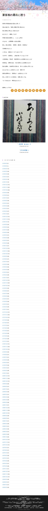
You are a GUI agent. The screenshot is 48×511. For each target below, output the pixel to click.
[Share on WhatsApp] (44, 90)
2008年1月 (4, 437)
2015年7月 (4, 198)
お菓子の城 (32, 507)
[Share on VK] (29, 90)
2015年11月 (5, 187)
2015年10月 (5, 190)
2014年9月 (4, 224)
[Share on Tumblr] (37, 90)
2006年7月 (4, 484)
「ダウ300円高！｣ (24, 150)
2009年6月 (4, 391)
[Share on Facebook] (15, 90)
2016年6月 (4, 168)
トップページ (19, 496)
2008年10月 (5, 413)
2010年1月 (4, 373)
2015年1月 (4, 213)
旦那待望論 (37, 498)
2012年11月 (5, 282)
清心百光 (22, 506)
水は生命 (6, 502)
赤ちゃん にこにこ (15, 501)
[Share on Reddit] (33, 90)
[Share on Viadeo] (40, 90)
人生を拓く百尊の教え (35, 506)
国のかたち (30, 502)
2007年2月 (4, 466)
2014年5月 (4, 235)
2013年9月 (4, 256)
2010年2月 (4, 370)
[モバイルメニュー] (3, 11)
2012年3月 (4, 304)
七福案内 (39, 505)
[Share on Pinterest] (19, 90)
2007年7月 (4, 452)
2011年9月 (4, 320)
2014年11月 (5, 219)
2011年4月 (4, 333)
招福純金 (24, 504)
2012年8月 (4, 291)
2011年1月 (4, 341)
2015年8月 (4, 195)
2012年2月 (4, 306)
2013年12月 (5, 248)
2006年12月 (5, 471)
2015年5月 (4, 203)
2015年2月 (4, 211)
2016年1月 (4, 182)
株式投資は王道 (19, 503)
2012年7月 (4, 293)
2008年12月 (5, 407)
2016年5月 (4, 171)
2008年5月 (4, 426)
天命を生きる (15, 502)
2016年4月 (4, 174)
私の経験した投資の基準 (35, 498)
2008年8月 (4, 418)
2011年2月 (4, 338)
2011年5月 (4, 330)
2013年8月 (4, 259)
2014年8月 (4, 227)
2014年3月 (4, 240)
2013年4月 (4, 269)
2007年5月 (4, 458)
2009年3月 (4, 399)
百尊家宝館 (28, 506)
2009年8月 (4, 386)
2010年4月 (4, 365)
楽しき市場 (35, 502)
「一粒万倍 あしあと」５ (24, 144)
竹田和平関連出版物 (8, 507)
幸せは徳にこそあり (21, 499)
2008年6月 (4, 423)
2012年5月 (4, 298)
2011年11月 (5, 314)
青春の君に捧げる (24, 501)
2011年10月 (5, 317)
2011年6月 (4, 328)
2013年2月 (4, 275)
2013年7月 (4, 261)
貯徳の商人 (28, 498)
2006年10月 (5, 476)
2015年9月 (4, 192)
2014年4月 (4, 237)
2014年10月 (5, 221)
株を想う (28, 499)
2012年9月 (4, 288)
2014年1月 (4, 245)
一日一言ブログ (26, 496)
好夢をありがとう (30, 498)
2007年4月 (4, 460)
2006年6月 (4, 487)
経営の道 (40, 502)
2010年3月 (4, 367)
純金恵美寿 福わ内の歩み (26, 505)
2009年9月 (4, 383)
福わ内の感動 (10, 506)
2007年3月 (4, 463)
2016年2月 (4, 179)
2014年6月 (4, 232)
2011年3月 (4, 336)
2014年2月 (4, 243)
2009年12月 (5, 375)
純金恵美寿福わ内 (16, 505)
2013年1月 (4, 277)
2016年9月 (4, 163)
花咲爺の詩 (24, 501)
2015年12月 (5, 184)
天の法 (10, 502)
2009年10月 (5, 381)
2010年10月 (5, 349)
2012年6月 (4, 296)
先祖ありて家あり (32, 501)
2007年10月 (5, 444)
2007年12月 (5, 439)
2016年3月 (4, 176)
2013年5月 (4, 267)
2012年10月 (5, 285)
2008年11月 (5, 410)
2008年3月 (4, 431)
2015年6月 (4, 200)
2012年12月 (5, 280)
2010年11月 (5, 346)
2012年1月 (4, 309)
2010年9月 (4, 352)
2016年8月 (4, 166)
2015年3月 (4, 208)
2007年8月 (4, 450)
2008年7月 (4, 421)
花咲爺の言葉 (24, 497)
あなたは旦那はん (23, 502)
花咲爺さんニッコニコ (7, 501)
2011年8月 (4, 322)
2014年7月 (4, 229)
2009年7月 (4, 389)
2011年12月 (5, 312)
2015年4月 (4, 206)
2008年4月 (4, 429)
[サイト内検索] (44, 12)
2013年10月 (5, 253)
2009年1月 (4, 405)
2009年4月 (4, 397)
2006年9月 (4, 479)
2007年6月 (4, 455)
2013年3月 (4, 272)
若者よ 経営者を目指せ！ (13, 498)
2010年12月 (5, 344)
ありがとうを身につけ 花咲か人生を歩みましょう (15, 498)
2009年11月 (5, 378)
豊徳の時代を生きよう (28, 503)
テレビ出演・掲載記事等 (17, 507)
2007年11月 (5, 442)
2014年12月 (5, 216)
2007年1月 (4, 468)
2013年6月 (4, 264)
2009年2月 (4, 402)
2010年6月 (4, 360)
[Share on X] (12, 90)
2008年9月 (4, 415)
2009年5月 (4, 394)
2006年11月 (5, 474)
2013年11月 (5, 251)
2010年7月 (4, 357)
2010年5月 (4, 362)
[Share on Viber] (26, 90)
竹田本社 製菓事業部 (39, 507)
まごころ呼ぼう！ (8, 505)
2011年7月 (4, 325)
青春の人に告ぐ (22, 498)
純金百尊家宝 (26, 507)
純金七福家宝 (17, 506)
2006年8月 (4, 482)
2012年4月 (4, 301)
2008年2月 (4, 434)
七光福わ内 (35, 505)
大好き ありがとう (40, 501)
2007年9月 (4, 447)
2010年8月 (4, 354)
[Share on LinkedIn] (22, 90)
